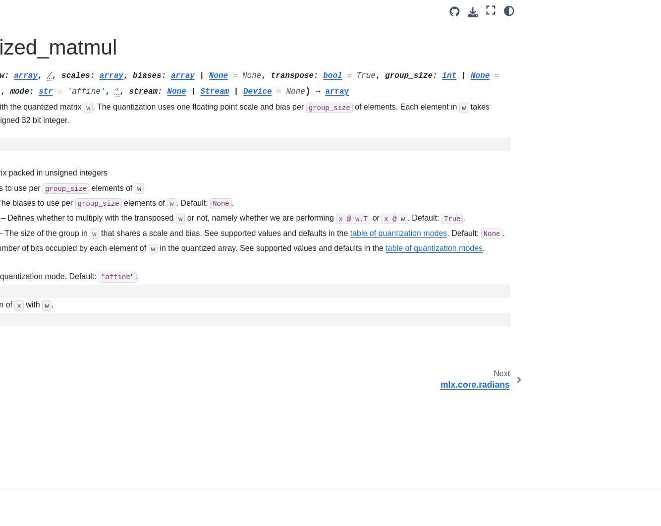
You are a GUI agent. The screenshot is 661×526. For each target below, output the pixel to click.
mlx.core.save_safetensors (63, 333)
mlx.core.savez (44, 286)
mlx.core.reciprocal (51, 144)
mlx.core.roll (40, 223)
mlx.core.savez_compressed (66, 302)
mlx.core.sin (40, 381)
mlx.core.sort (41, 459)
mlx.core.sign (42, 365)
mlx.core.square (46, 507)
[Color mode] (509, 10)
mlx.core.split (41, 475)
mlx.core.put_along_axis (59, 65)
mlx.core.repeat (45, 176)
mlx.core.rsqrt (42, 255)
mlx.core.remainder (51, 160)
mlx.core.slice (42, 412)
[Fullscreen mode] (491, 10)
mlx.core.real (41, 128)
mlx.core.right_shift (51, 207)
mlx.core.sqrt (41, 491)
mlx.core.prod (42, 50)
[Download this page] (473, 12)
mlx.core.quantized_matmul (68, 97)
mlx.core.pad (41, 18)
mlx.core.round (44, 239)
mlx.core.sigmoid (47, 349)
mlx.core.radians (47, 113)
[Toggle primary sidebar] (149, 11)
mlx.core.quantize (49, 81)
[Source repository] (454, 11)
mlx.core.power (45, 34)
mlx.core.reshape (48, 191)
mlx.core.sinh (42, 396)
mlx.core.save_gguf (52, 318)
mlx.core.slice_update (55, 428)
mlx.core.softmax (48, 444)
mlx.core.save (43, 270)
